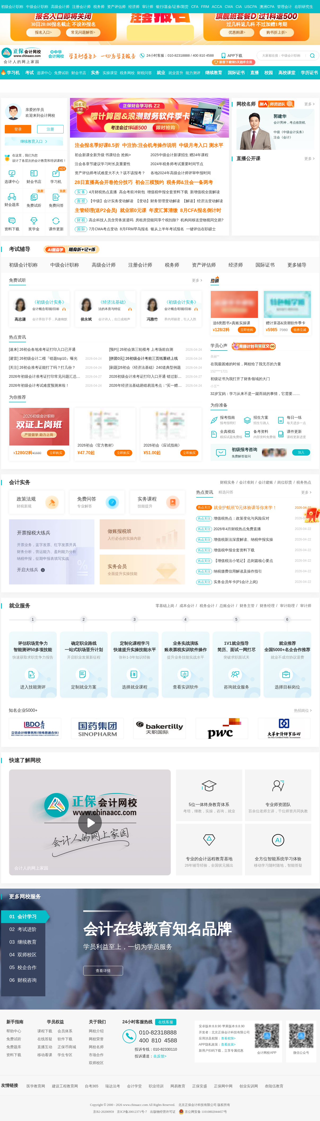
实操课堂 (110, 73)
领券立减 (299, 330)
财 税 (81, 220)
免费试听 (61, 73)
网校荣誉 (96, 1039)
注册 (50, 129)
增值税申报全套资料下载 (167, 192)
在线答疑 (44, 1039)
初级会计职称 (12, 6)
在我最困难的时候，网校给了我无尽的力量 (246, 364)
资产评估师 (116, 6)
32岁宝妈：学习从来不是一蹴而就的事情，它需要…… (255, 393)
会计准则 (246, 482)
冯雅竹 (152, 309)
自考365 (91, 1086)
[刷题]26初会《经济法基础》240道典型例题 (145, 367)
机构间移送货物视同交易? (202, 220)
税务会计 (207, 606)
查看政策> (228, 1044)
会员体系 (65, 1031)
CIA (239, 6)
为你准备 (219, 405)
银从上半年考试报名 (167, 229)
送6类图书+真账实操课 (232, 323)
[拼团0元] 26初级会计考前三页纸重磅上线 (143, 358)
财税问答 (144, 73)
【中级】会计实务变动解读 (111, 201)
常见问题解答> (83, 32)
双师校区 (96, 1063)
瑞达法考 (112, 1086)
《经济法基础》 (113, 302)
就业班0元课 (133, 210)
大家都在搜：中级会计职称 (281, 55)
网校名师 (246, 104)
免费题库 (13, 1047)
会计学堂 (134, 1086)
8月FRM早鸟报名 (134, 229)
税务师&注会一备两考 (189, 182)
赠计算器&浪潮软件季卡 (285, 323)
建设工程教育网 (65, 1086)
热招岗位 (301, 710)
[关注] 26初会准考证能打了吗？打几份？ (42, 367)
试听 (64, 309)
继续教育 (213, 72)
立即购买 (56, 453)
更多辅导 (296, 265)
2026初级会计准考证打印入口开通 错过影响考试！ (151, 376)
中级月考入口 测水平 (201, 145)
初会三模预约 (149, 182)
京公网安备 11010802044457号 (203, 1112)
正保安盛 (199, 1086)
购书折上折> (276, 32)
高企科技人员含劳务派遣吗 (111, 220)
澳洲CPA (267, 6)
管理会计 (284, 6)
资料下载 (13, 1055)
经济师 (133, 6)
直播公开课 (248, 158)
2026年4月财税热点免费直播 (237, 529)
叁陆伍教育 (274, 1086)
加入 (301, 452)
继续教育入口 (33, 141)
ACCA (217, 6)
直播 (254, 72)
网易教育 (177, 1086)
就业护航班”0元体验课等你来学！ (245, 507)
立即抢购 (246, 330)
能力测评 (193, 73)
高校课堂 (286, 72)
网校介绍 (96, 1031)
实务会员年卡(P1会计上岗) (236, 582)
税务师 (98, 6)
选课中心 (44, 73)
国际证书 (236, 72)
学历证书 (309, 72)
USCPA (250, 6)
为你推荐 (17, 397)
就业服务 (19, 606)
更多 (308, 104)
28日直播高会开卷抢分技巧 (104, 182)
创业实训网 (248, 1086)
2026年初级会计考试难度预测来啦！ (39, 385)
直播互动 (44, 1047)
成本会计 (186, 606)
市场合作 (96, 1055)
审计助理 (287, 606)
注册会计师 (81, 6)
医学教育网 (36, 1086)
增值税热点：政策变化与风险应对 (241, 518)
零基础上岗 (165, 606)
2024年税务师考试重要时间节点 (177, 164)
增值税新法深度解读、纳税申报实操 (243, 539)
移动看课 (44, 1055)
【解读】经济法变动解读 (202, 201)
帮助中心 (13, 1031)
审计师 (147, 6)
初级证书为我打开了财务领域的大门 (240, 379)
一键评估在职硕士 (201, 229)
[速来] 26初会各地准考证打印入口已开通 (42, 349)
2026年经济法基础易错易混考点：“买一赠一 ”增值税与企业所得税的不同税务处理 (176, 385)
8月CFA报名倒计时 (200, 210)
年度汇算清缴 (163, 210)
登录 (18, 129)
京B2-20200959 (103, 1112)
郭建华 (280, 116)
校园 (268, 72)
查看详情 (103, 971)
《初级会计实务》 (49, 302)
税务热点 (303, 482)
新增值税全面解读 (205, 192)
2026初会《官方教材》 (97, 445)
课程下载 (44, 1031)
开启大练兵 (27, 570)
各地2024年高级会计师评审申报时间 (181, 173)
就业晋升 (175, 73)
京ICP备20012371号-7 (132, 1112)
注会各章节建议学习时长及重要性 (102, 164)
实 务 (81, 192)
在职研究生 (304, 6)
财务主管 (247, 606)
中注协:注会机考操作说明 (149, 145)
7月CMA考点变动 (103, 229)
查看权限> (228, 1038)
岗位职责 (284, 482)
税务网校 (127, 73)
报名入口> (43, 32)
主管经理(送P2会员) (96, 210)
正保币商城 (67, 1047)
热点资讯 (17, 337)
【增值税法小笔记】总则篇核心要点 (243, 561)
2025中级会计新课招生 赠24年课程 (180, 155)
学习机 (13, 72)
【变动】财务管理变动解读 (157, 201)
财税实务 (227, 482)
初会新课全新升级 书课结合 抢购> (103, 155)
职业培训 (156, 1086)
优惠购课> (237, 32)
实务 (95, 72)
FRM (205, 6)
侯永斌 (86, 309)
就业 (161, 72)
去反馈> (159, 1056)
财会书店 (78, 73)
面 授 (81, 201)
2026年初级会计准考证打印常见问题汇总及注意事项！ (54, 376)
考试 (29, 72)
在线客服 (165, 1022)
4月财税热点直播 (103, 192)
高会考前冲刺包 (132, 192)
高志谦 (20, 309)
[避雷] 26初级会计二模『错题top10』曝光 (43, 358)
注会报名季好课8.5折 (97, 145)
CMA (229, 6)
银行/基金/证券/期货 (172, 6)
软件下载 (65, 1039)
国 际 (81, 229)
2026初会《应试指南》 (163, 445)
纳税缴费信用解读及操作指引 (238, 571)
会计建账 (265, 482)
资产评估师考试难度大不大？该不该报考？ (110, 173)
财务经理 (267, 606)
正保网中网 (223, 1086)
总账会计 (227, 606)
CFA (194, 6)
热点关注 (204, 507)
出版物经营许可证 (163, 1112)
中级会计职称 (37, 6)
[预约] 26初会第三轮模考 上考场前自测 (141, 349)
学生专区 (65, 1055)
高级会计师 (60, 6)
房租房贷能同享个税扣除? (156, 220)
